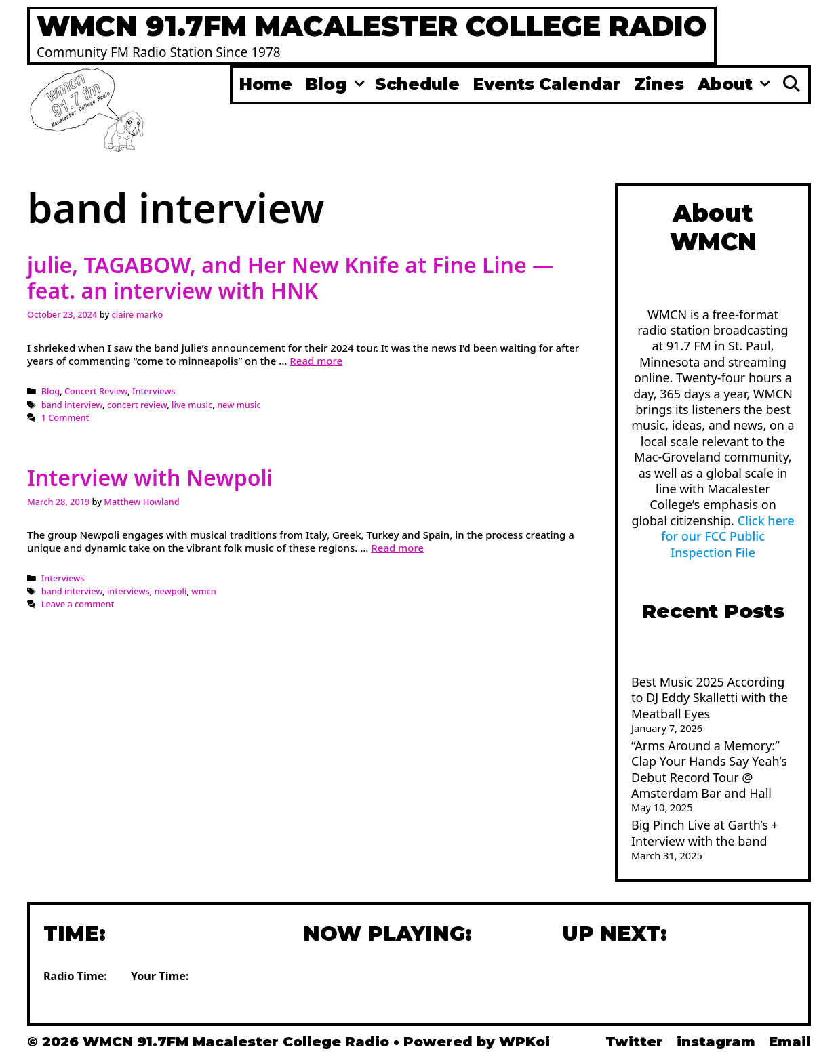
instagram (716, 1042)
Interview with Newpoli (150, 477)
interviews (128, 591)
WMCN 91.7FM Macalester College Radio (372, 26)
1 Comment (65, 417)
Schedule (417, 84)
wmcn (203, 591)
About (736, 85)
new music (239, 404)
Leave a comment (78, 604)
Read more (316, 360)
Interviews (154, 391)
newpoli (170, 591)
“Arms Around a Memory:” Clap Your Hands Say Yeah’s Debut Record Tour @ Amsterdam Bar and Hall (709, 769)
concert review (137, 404)
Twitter (634, 1042)
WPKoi (524, 1042)
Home (265, 84)
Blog (337, 85)
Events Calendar (546, 84)
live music (192, 404)
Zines (659, 84)
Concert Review (95, 391)
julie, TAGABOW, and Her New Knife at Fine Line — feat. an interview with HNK (290, 277)
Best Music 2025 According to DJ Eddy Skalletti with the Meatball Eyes (709, 698)
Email (790, 1042)
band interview (71, 404)
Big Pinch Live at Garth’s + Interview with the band (704, 832)
